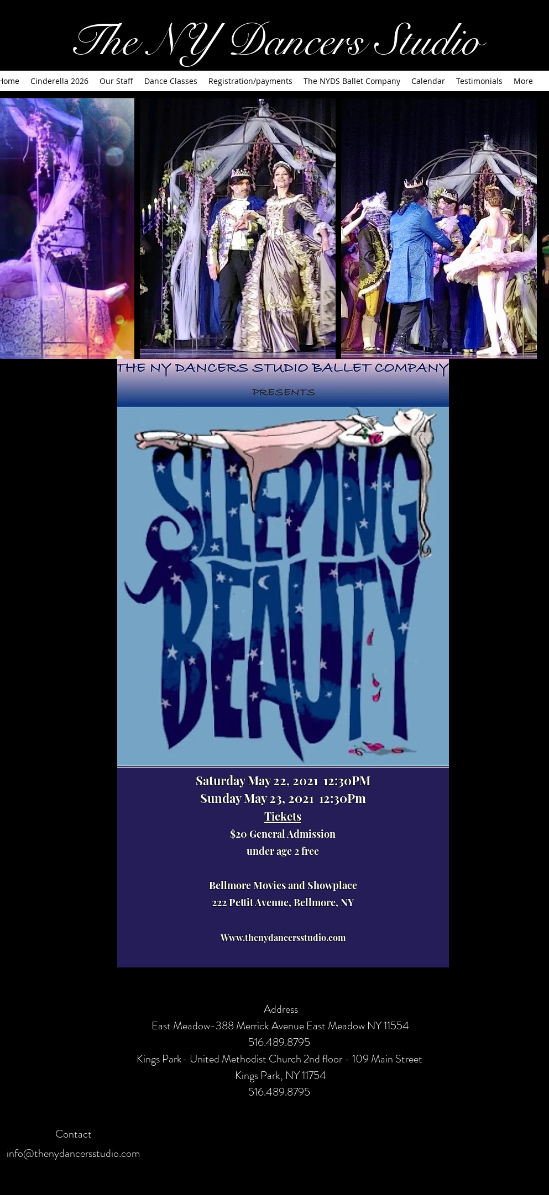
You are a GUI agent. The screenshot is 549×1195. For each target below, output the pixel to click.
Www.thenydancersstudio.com (283, 937)
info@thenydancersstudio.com (73, 1153)
